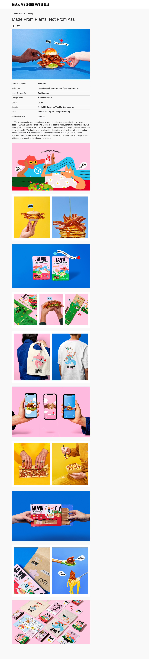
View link (41, 116)
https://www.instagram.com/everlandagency (57, 88)
